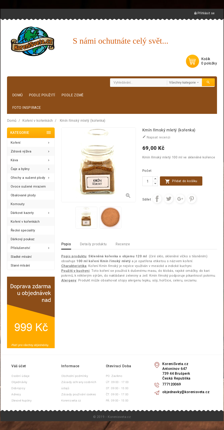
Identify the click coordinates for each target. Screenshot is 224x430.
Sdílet (157, 198)
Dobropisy (18, 388)
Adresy (16, 394)
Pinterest (191, 198)
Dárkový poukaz (23, 239)
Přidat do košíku (181, 181)
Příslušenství (31, 247)
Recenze (123, 244)
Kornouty (17, 204)
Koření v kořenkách (25, 222)
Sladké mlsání (21, 257)
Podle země (72, 95)
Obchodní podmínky (74, 376)
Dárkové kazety (31, 211)
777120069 (171, 384)
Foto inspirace (26, 108)
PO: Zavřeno (114, 376)
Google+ (180, 198)
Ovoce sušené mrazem (28, 186)
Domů (17, 95)
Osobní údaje (20, 376)
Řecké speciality (23, 230)
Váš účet (18, 366)
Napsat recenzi (156, 137)
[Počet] (147, 181)
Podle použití (42, 95)
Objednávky (19, 382)
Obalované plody (23, 195)
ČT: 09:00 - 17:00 (117, 394)
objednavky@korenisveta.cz (186, 392)
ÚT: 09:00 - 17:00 (117, 382)
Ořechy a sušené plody (31, 176)
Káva (31, 159)
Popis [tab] (66, 244)
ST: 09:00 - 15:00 (117, 388)
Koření (31, 141)
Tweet (168, 198)
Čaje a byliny (31, 168)
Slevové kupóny (21, 400)
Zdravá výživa (31, 150)
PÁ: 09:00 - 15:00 (117, 400)
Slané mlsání (20, 265)
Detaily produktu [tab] (93, 244)
